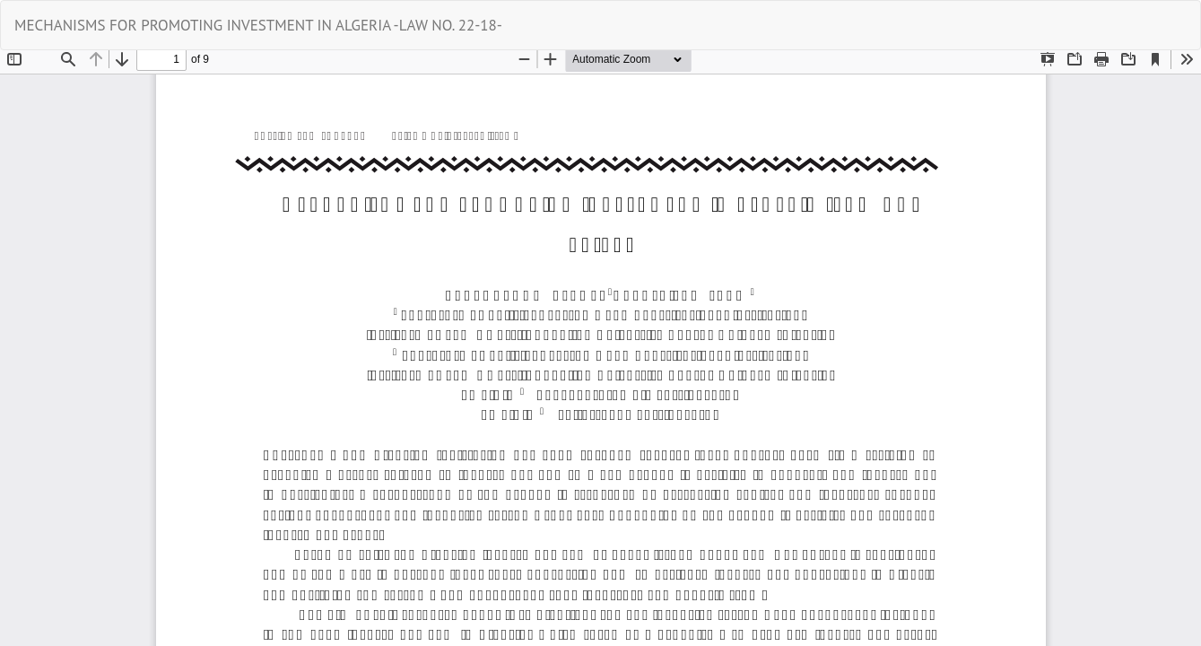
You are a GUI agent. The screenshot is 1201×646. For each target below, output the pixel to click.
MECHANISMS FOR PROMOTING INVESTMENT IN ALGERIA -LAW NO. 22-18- (258, 25)
